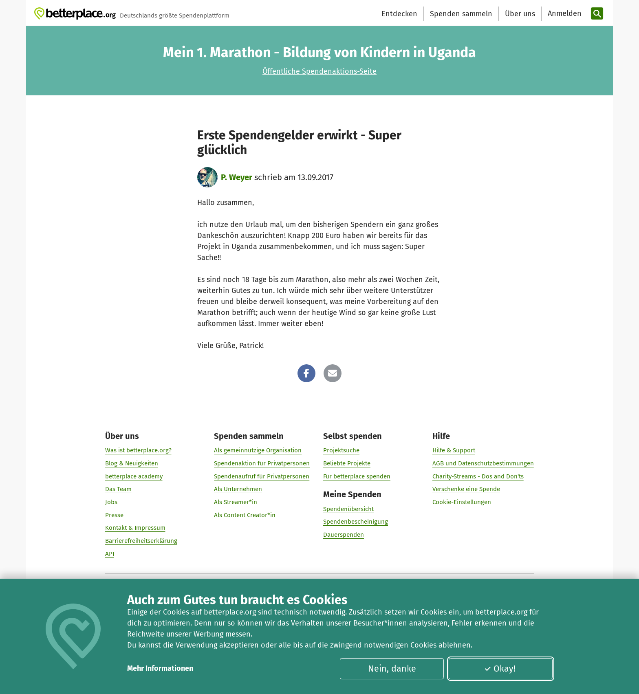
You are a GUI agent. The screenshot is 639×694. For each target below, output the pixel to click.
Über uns (520, 13)
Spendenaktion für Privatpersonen (262, 463)
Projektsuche (341, 450)
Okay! (500, 668)
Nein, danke (392, 668)
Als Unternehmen (238, 489)
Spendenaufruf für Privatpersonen (261, 476)
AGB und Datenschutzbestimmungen (483, 463)
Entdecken (399, 13)
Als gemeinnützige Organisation (258, 450)
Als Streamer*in (235, 502)
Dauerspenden (343, 534)
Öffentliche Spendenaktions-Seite (319, 71)
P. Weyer (236, 177)
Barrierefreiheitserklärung (141, 540)
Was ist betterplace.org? (138, 450)
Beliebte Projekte (346, 463)
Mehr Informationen (160, 668)
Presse (114, 515)
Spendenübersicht (348, 509)
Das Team (118, 489)
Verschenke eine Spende (466, 489)
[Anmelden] (564, 13)
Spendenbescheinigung (355, 521)
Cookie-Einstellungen (461, 502)
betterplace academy (134, 476)
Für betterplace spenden (356, 476)
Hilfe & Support (453, 450)
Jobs (111, 502)
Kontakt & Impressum (135, 527)
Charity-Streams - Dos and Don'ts (478, 476)
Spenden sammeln (461, 13)
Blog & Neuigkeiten (131, 463)
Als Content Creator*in (244, 515)
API (109, 553)
